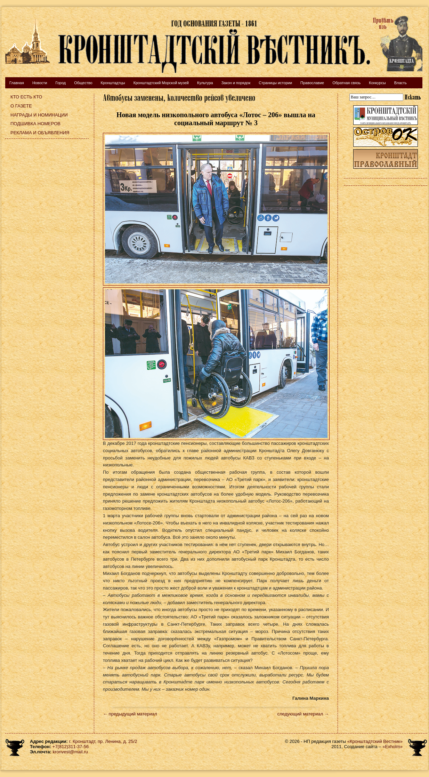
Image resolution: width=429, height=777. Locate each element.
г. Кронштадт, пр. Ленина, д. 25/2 (103, 741)
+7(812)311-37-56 (70, 746)
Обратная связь (346, 83)
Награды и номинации (39, 115)
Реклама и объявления (40, 132)
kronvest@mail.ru (70, 751)
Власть (400, 83)
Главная (16, 83)
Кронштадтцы (113, 83)
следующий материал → (303, 713)
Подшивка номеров (35, 123)
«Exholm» (392, 746)
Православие (312, 83)
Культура (205, 83)
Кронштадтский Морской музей (161, 83)
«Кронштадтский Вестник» (375, 741)
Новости (39, 83)
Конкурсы (377, 83)
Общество (83, 83)
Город (60, 83)
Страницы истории (275, 83)
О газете (21, 106)
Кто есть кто (26, 96)
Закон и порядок (236, 83)
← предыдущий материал (130, 713)
